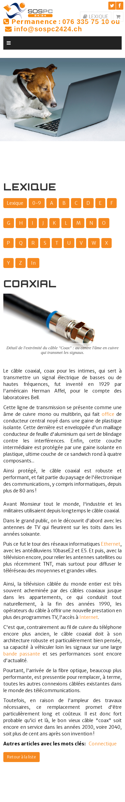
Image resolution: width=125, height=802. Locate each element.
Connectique (103, 744)
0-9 (36, 203)
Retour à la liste (21, 756)
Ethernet (110, 544)
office (108, 414)
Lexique (15, 203)
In (33, 263)
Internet (88, 617)
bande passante (21, 654)
